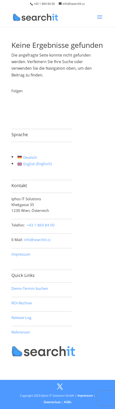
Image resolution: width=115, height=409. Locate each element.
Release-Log (21, 317)
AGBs (67, 402)
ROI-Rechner (21, 302)
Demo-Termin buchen (29, 288)
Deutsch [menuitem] (30, 157)
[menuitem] (34, 157)
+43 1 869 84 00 (44, 4)
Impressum (20, 254)
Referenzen (20, 332)
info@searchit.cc (37, 239)
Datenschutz (52, 402)
